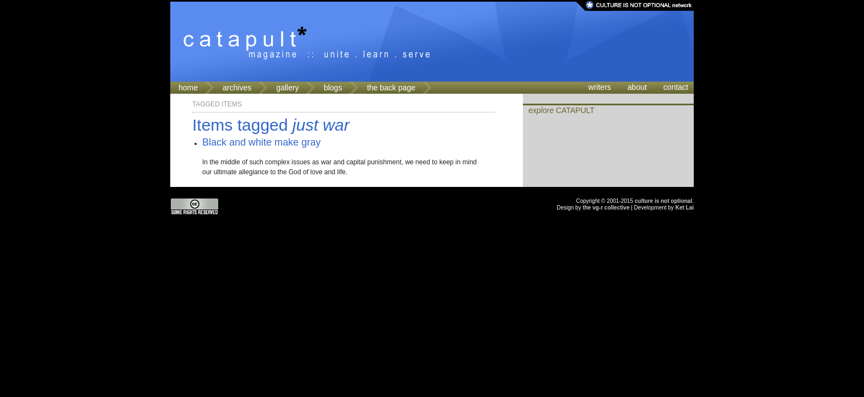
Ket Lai (685, 208)
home (188, 87)
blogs (332, 87)
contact (675, 87)
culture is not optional (663, 201)
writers (599, 87)
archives (237, 87)
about (637, 87)
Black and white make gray (261, 142)
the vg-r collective (605, 208)
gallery (287, 87)
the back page (391, 87)
